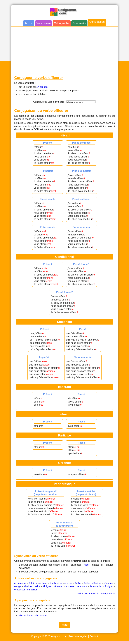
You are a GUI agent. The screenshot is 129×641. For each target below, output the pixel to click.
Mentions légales (78, 636)
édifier (78, 583)
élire (37, 586)
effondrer (108, 583)
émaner (58, 586)
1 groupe (42, 87)
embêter (70, 586)
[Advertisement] (64, 51)
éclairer (43, 583)
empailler (32, 589)
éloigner (47, 586)
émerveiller (96, 586)
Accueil (28, 23)
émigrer (109, 586)
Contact (93, 636)
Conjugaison (97, 21)
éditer (87, 583)
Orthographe (61, 23)
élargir (17, 586)
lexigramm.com (59, 636)
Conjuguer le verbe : (49, 102)
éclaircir (33, 583)
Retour (64, 624)
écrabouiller (56, 583)
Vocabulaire (43, 23)
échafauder (20, 583)
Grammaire (79, 23)
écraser (68, 583)
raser (86, 564)
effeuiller (96, 583)
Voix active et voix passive (33, 615)
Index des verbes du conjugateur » (96, 593)
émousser (19, 589)
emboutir (82, 586)
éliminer (28, 586)
